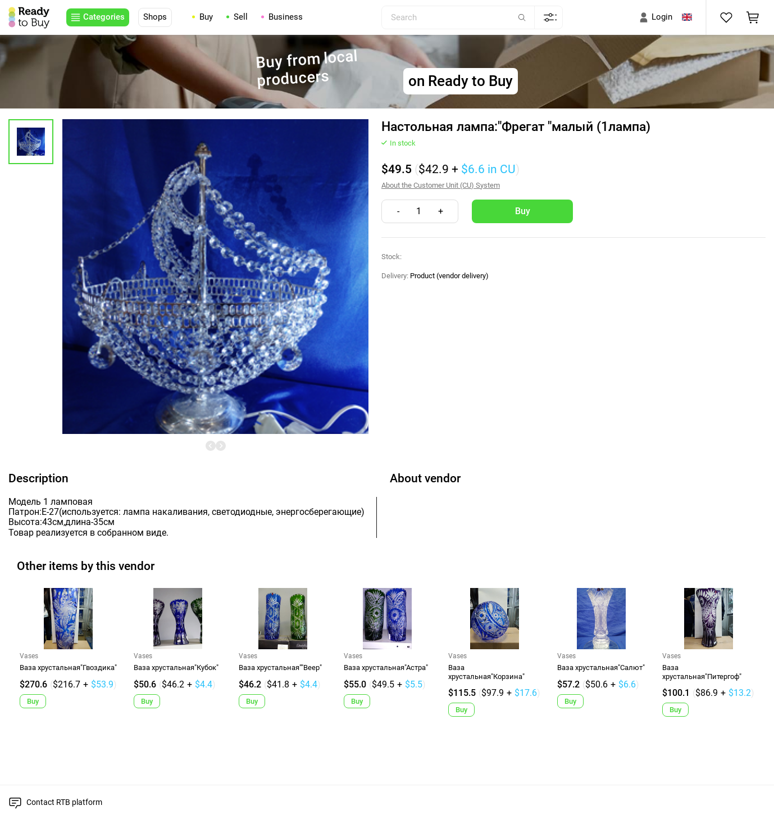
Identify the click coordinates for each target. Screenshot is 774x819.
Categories (104, 17)
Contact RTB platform (64, 802)
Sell (241, 17)
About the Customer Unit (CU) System (440, 185)
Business (285, 17)
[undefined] (211, 446)
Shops (155, 17)
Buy (206, 17)
